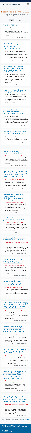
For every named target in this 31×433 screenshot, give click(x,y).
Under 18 (16, 20)
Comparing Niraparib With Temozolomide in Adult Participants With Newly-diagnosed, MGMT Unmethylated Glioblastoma (13, 45)
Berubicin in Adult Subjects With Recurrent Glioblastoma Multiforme (14, 152)
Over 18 (20, 20)
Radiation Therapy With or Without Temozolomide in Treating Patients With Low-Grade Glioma (13, 261)
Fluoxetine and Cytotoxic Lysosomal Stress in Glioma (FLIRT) (13, 219)
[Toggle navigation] (28, 4)
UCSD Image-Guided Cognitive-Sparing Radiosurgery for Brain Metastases (14, 91)
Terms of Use (4, 428)
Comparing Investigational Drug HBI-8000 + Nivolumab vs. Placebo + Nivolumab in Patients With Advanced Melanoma (15, 351)
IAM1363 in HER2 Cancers (10, 25)
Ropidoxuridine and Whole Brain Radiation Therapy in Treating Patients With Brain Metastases (12, 282)
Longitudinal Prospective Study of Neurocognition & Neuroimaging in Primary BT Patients (14, 111)
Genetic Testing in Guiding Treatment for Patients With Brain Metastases (14, 239)
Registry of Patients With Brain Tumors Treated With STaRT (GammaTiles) (14, 132)
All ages (11, 20)
